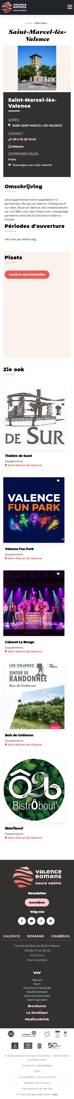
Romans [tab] (35, 936)
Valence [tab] (11, 936)
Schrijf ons (37, 955)
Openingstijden (37, 960)
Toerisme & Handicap (37, 988)
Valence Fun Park (19, 549)
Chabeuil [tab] (60, 936)
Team (37, 984)
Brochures (37, 1006)
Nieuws (37, 980)
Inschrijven (37, 902)
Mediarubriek (37, 1019)
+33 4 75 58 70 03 (22, 139)
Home (28, 23)
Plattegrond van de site (37, 1088)
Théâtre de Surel (18, 456)
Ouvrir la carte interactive (27, 274)
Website (16, 146)
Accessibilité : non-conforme (37, 1077)
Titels (37, 1071)
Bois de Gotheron (19, 735)
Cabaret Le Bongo (19, 642)
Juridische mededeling (37, 1065)
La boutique (37, 1013)
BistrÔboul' (14, 828)
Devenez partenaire (37, 995)
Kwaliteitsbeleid (37, 991)
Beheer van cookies (37, 1082)
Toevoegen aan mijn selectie (30, 165)
